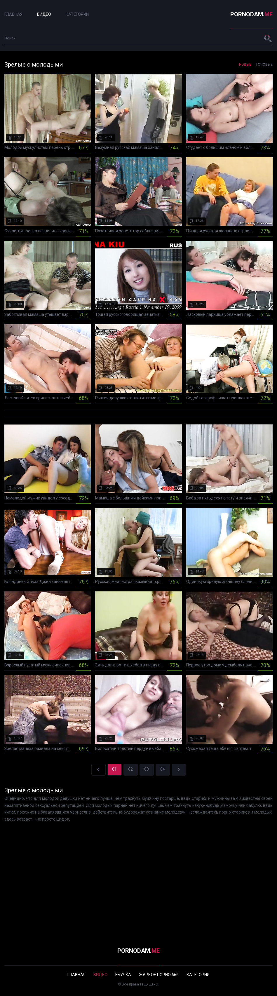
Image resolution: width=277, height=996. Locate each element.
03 (146, 769)
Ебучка (123, 974)
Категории (77, 14)
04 (162, 769)
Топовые (264, 64)
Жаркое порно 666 (159, 974)
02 (130, 769)
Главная (13, 14)
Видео (44, 14)
